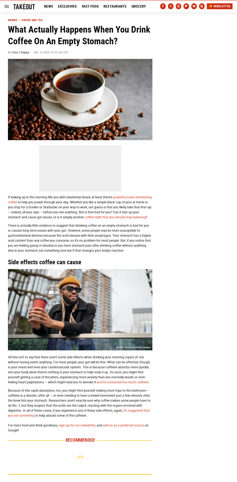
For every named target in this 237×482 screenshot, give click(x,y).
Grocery (138, 6)
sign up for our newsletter (77, 425)
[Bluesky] (194, 6)
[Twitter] (170, 6)
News (48, 6)
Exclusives (67, 6)
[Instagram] (178, 6)
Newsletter (220, 6)
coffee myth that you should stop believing (115, 217)
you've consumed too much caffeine (123, 382)
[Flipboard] (186, 6)
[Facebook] (163, 6)
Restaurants (115, 6)
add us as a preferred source (123, 425)
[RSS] (202, 6)
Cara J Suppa (20, 52)
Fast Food (90, 6)
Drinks (12, 20)
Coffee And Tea (32, 20)
